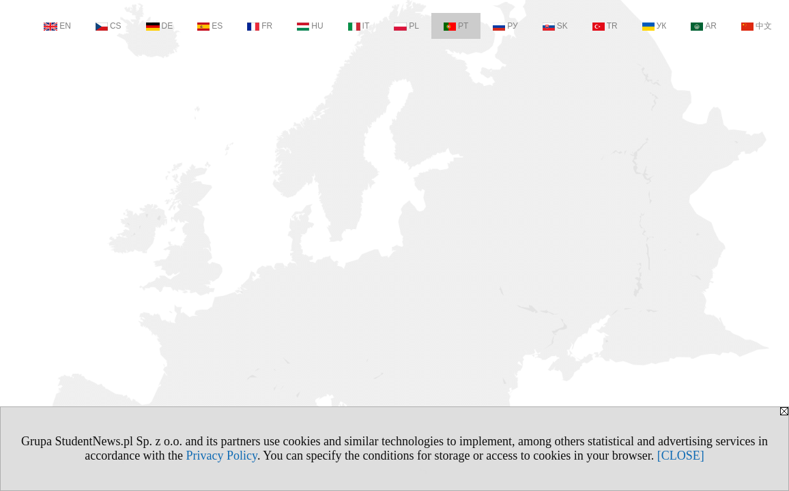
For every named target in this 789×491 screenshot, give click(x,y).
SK (555, 26)
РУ (505, 26)
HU (310, 26)
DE (159, 26)
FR (259, 26)
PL (406, 26)
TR (605, 26)
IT (359, 26)
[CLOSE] (680, 455)
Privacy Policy (221, 455)
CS (108, 26)
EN (57, 26)
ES (210, 26)
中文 (756, 26)
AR (704, 26)
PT (456, 26)
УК (654, 26)
